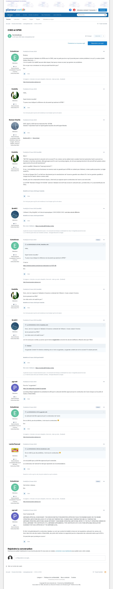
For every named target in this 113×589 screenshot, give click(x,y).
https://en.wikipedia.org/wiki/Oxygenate (34, 388)
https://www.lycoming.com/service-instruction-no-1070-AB (39, 265)
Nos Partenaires (46, 15)
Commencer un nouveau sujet (76, 43)
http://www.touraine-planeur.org (32, 82)
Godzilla (14, 89)
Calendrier (16, 19)
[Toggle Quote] (26, 244)
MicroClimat (36, 138)
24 (15, 396)
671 (15, 223)
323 (15, 135)
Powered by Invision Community (56, 579)
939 (15, 66)
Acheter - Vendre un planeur (31, 15)
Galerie (24, 19)
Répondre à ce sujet (97, 43)
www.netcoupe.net (16, 1)
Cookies (73, 577)
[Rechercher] (86, 14)
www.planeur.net (9, 1)
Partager (88, 36)
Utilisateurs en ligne (48, 19)
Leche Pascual (14, 444)
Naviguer (10, 15)
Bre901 (14, 208)
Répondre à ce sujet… (23, 558)
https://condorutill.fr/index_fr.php (45, 226)
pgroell (14, 382)
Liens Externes (57, 15)
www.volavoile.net (23, 1)
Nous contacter (65, 577)
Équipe (38, 19)
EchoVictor (18, 35)
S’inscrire (102, 10)
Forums (8, 19)
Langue (39, 577)
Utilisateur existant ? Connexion (87, 10)
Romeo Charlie (14, 120)
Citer (28, 73)
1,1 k (15, 104)
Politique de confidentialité (51, 577)
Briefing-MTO (26, 138)
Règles (31, 19)
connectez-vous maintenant (63, 551)
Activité (18, 15)
